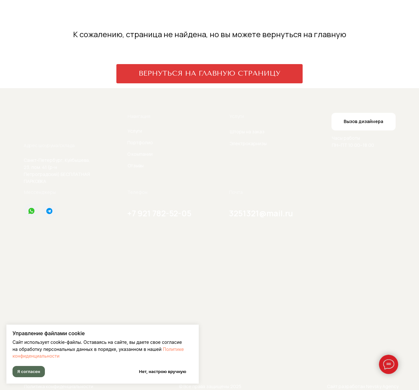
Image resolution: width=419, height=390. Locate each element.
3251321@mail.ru (261, 213)
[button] (363, 121)
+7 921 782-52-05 (159, 213)
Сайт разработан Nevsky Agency (362, 386)
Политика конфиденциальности (58, 386)
